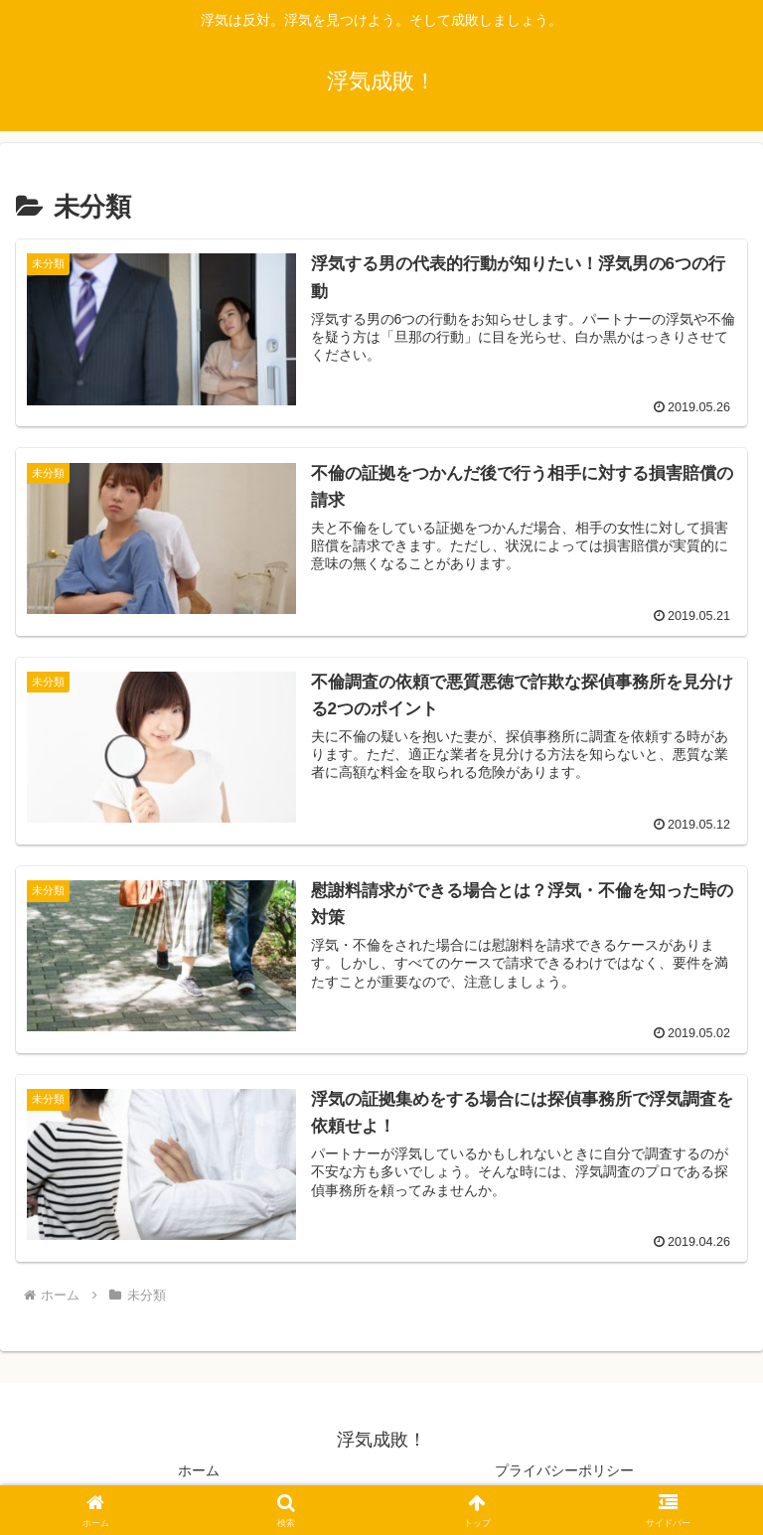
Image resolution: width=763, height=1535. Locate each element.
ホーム (199, 1470)
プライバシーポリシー (564, 1470)
